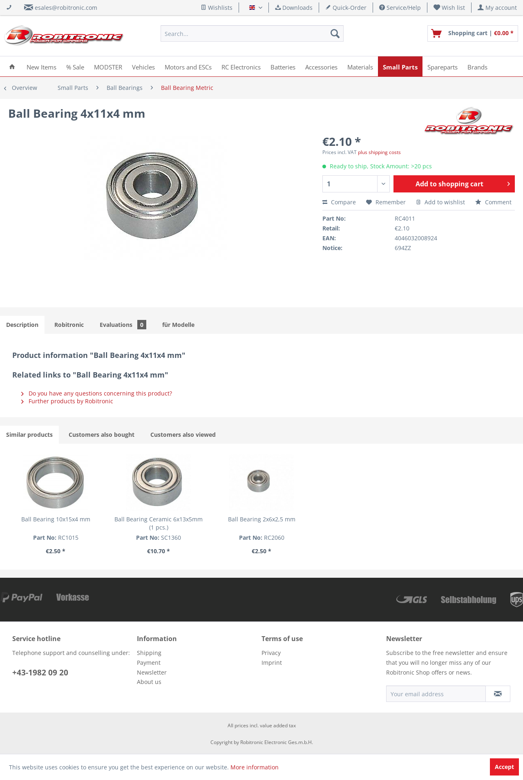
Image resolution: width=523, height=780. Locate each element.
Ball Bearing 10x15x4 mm (55, 519)
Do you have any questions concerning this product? (96, 393)
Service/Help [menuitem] (400, 7)
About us (149, 682)
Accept (504, 767)
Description (22, 325)
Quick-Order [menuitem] (346, 7)
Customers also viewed (183, 434)
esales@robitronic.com (66, 7)
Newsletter (152, 672)
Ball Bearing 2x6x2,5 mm (261, 519)
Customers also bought (101, 434)
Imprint (272, 662)
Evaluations (123, 324)
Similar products (29, 434)
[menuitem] (449, 7)
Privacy (271, 653)
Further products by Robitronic (67, 401)
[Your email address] (436, 694)
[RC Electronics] (241, 66)
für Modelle (178, 325)
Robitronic (69, 325)
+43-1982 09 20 (40, 672)
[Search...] (252, 33)
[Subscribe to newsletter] (497, 694)
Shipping (149, 653)
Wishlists (216, 7)
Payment (149, 662)
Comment (493, 202)
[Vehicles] (143, 66)
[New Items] (41, 66)
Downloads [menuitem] (294, 7)
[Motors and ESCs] (188, 66)
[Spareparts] (442, 66)
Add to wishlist (440, 202)
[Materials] (360, 66)
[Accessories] (321, 66)
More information (254, 767)
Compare (339, 202)
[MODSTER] (108, 66)
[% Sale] (75, 66)
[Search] (335, 33)
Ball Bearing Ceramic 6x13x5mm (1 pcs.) (158, 523)
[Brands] (477, 66)
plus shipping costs (379, 152)
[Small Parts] (400, 66)
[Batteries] (283, 66)
